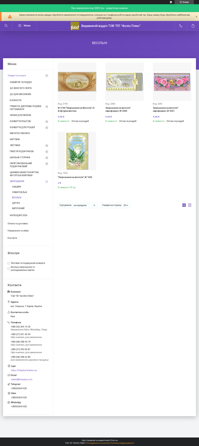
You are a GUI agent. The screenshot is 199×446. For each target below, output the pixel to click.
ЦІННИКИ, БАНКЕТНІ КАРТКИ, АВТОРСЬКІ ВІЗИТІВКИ (24, 174)
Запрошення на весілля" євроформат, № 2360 (118, 109)
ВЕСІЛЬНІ (16, 197)
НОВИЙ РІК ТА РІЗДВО (21, 82)
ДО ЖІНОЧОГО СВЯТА (21, 88)
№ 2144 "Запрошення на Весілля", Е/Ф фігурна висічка (76, 109)
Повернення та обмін (18, 230)
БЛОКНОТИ (15, 100)
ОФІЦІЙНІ (16, 187)
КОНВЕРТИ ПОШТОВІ (20, 121)
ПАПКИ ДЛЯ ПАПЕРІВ (20, 115)
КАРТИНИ (15, 139)
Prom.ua (114, 440)
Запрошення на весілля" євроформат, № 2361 (165, 109)
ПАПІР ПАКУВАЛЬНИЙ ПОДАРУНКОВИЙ (21, 165)
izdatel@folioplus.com (21, 379)
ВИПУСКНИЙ (18, 208)
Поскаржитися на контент (98, 443)
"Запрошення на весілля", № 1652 (75, 177)
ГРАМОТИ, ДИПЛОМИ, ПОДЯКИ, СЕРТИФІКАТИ (26, 107)
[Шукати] (6, 26)
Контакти (12, 238)
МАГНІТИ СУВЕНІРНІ (20, 133)
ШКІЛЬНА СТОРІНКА (20, 157)
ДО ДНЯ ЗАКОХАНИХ (20, 94)
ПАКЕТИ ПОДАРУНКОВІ (22, 151)
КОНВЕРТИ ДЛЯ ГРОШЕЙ (22, 127)
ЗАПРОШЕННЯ (17, 181)
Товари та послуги (17, 75)
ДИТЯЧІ (16, 203)
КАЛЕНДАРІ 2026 (18, 215)
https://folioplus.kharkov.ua (24, 370)
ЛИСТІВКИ (15, 145)
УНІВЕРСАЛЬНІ (19, 192)
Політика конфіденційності (122, 443)
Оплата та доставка (18, 223)
